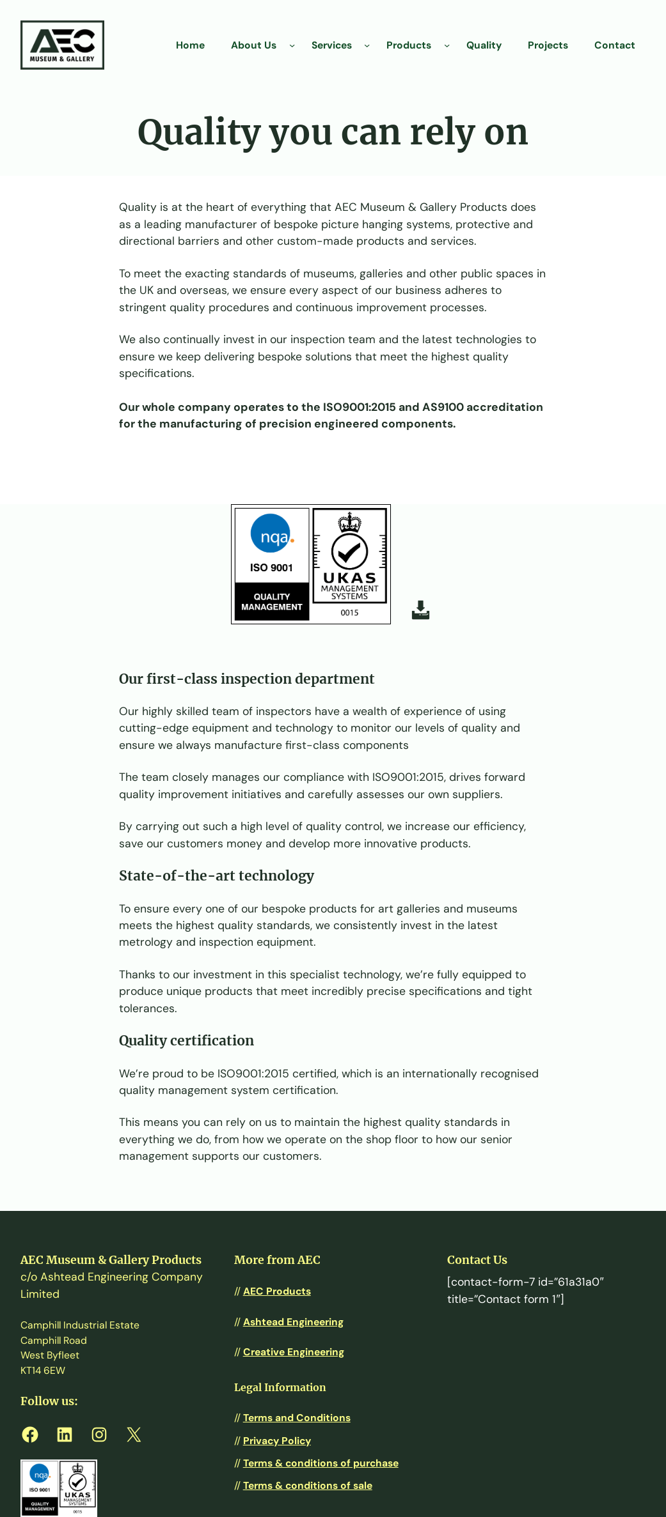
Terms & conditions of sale (307, 1485)
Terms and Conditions (297, 1417)
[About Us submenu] (292, 45)
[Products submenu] (447, 45)
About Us (253, 45)
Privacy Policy (277, 1440)
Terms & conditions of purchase (321, 1463)
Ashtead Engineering (293, 1321)
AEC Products (277, 1291)
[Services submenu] (367, 45)
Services (332, 45)
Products (408, 45)
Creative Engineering (293, 1352)
